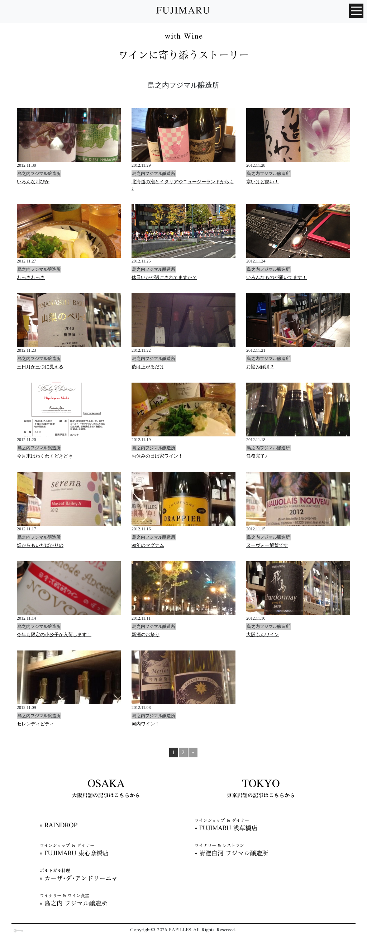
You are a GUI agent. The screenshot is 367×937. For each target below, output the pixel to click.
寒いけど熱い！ (262, 181)
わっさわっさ (31, 277)
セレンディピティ (35, 724)
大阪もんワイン (262, 634)
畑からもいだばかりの (40, 545)
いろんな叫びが (33, 181)
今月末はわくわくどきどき (45, 456)
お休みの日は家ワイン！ (157, 456)
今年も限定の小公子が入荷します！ (54, 634)
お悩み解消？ (260, 366)
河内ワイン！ (145, 724)
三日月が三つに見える (40, 366)
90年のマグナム (148, 545)
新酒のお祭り (145, 634)
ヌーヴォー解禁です (267, 545)
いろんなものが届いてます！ (276, 277)
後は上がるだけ (148, 366)
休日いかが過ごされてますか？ (164, 277)
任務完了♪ (256, 456)
